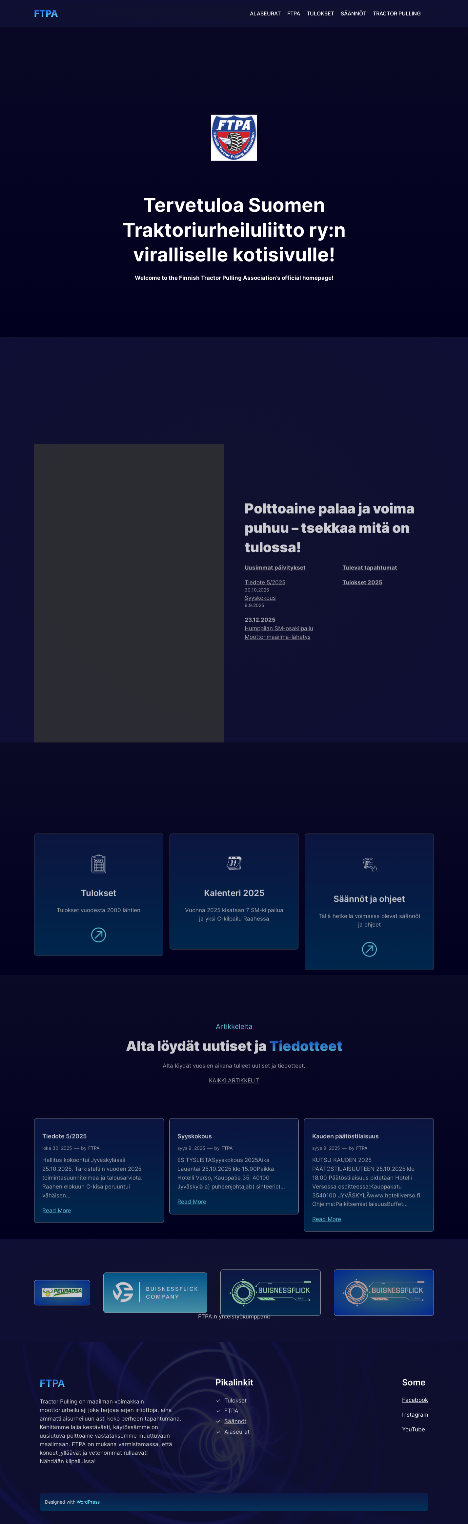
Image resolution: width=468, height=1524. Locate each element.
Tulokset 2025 (362, 657)
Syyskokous (260, 672)
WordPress (88, 1502)
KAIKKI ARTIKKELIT (234, 1108)
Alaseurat (237, 1431)
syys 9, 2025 (191, 1205)
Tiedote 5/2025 (265, 657)
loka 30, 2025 (57, 1205)
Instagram (415, 1414)
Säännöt (235, 1421)
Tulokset (235, 1400)
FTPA (46, 13)
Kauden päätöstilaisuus (345, 1193)
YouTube (413, 1429)
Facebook (415, 1400)
